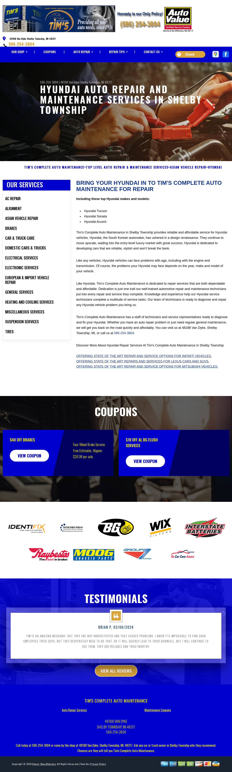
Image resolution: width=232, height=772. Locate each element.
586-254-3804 (22, 44)
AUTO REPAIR (81, 52)
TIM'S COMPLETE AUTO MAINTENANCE (54, 184)
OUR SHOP (17, 52)
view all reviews (116, 687)
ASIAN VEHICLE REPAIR (188, 184)
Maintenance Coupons (158, 726)
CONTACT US (152, 52)
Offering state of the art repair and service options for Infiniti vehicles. (144, 372)
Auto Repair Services (74, 726)
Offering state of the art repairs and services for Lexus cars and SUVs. (142, 378)
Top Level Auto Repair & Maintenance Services (127, 184)
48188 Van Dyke (69, 82)
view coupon (29, 472)
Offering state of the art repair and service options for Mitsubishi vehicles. (147, 383)
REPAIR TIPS (117, 52)
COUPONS (49, 52)
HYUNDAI (215, 184)
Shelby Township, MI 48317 (96, 82)
